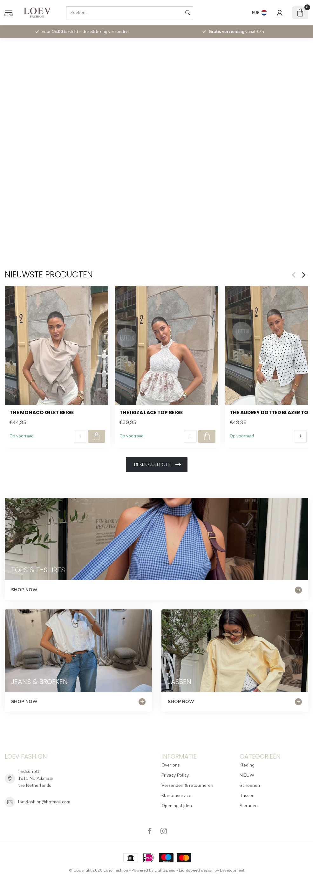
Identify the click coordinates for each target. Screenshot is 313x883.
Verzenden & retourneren (187, 785)
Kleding (247, 765)
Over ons (170, 765)
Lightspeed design (196, 870)
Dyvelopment (232, 870)
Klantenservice (176, 796)
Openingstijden (176, 806)
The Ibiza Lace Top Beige (151, 412)
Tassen (247, 796)
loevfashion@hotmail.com (44, 802)
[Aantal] (80, 436)
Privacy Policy (175, 775)
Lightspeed (164, 870)
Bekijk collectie (157, 464)
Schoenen (250, 785)
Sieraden (249, 806)
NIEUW (247, 775)
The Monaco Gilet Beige (42, 412)
